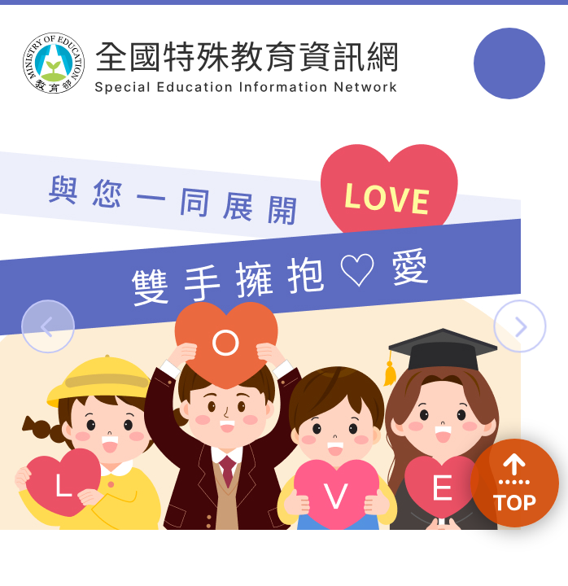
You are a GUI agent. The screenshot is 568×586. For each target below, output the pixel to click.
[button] (47, 326)
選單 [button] (509, 63)
